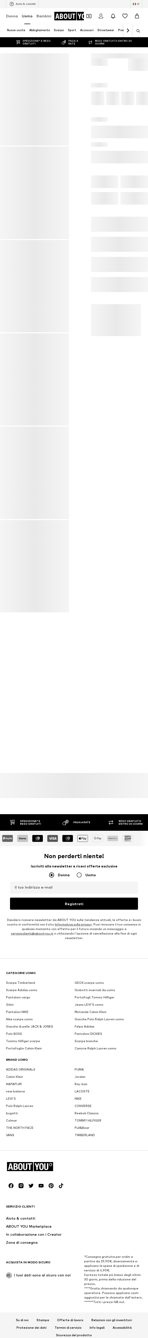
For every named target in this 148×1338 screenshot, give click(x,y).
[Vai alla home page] (74, 16)
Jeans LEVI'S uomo (89, 1154)
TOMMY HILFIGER (88, 1270)
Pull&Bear (82, 1277)
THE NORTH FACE (20, 1277)
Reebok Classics (87, 1263)
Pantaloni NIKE (17, 1161)
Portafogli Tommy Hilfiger (94, 1147)
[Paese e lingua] (136, 4)
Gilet (10, 1154)
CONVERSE (83, 1255)
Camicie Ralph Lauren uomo (95, 1198)
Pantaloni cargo (18, 1147)
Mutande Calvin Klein (90, 1161)
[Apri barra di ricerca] (136, 31)
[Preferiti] (125, 16)
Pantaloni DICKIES (88, 1183)
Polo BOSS (14, 1183)
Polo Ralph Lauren (19, 1255)
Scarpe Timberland (20, 1132)
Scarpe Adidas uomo (21, 1139)
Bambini (44, 16)
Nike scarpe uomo (19, 1169)
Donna (12, 16)
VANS (10, 1284)
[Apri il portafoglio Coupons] (89, 16)
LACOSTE (82, 1241)
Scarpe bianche (86, 1190)
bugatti (12, 1263)
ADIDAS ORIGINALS (20, 1219)
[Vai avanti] (128, 30)
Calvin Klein (14, 1226)
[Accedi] (101, 16)
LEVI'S (11, 1248)
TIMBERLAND (85, 1284)
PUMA (79, 1219)
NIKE (78, 1248)
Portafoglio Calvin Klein (24, 1198)
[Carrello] (137, 16)
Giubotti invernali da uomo (95, 1139)
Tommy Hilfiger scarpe (23, 1190)
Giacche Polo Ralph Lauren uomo (99, 1169)
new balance (15, 1241)
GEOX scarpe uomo (89, 1132)
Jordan (80, 1226)
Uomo (27, 16)
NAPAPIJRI (14, 1233)
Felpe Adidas (84, 1176)
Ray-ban (81, 1233)
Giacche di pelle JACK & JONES (29, 1176)
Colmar (11, 1270)
